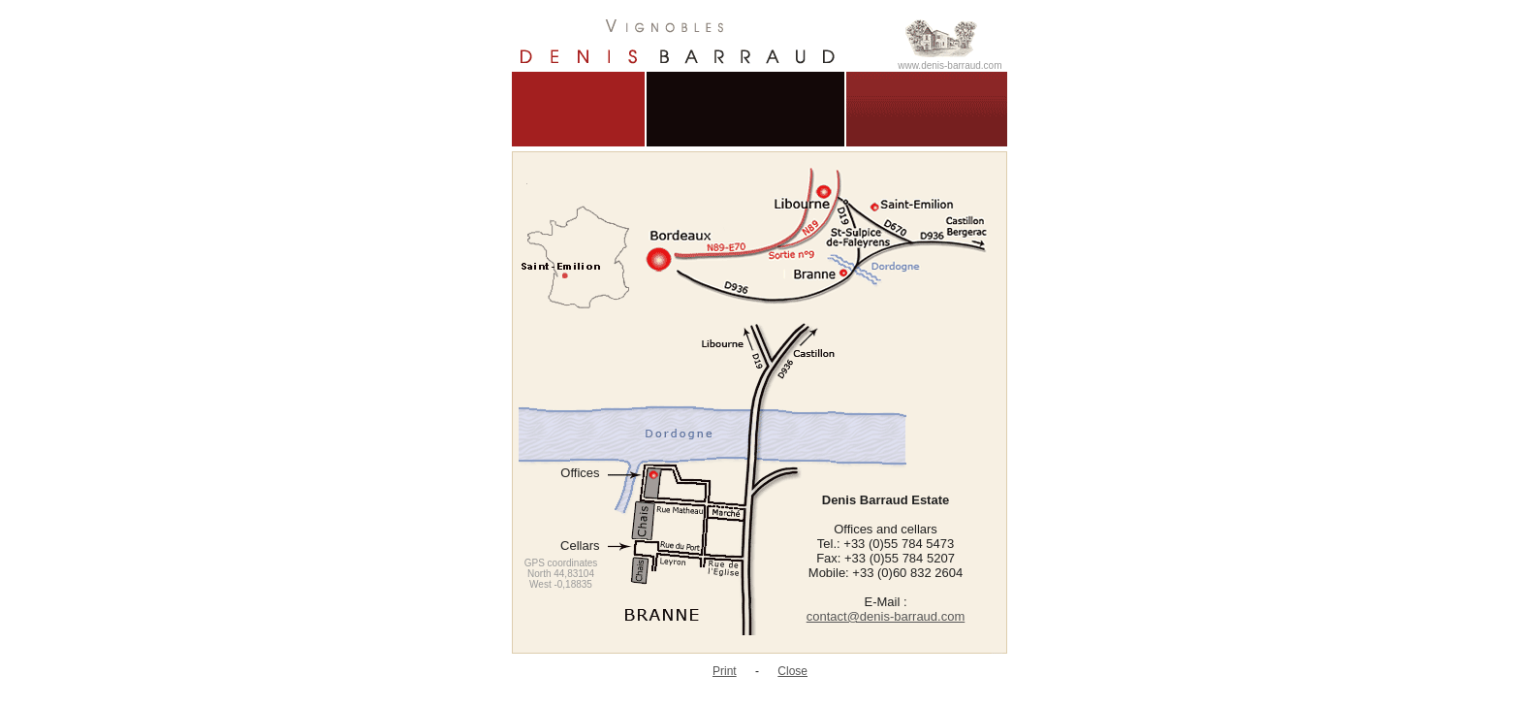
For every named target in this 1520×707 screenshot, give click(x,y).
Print (724, 671)
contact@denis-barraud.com (886, 616)
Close (792, 671)
